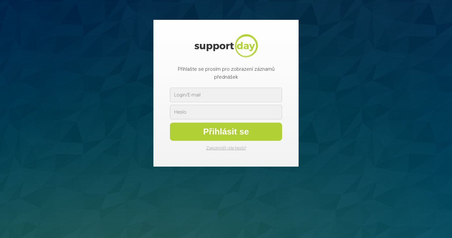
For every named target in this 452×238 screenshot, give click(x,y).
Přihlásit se (226, 132)
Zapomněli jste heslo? (226, 147)
